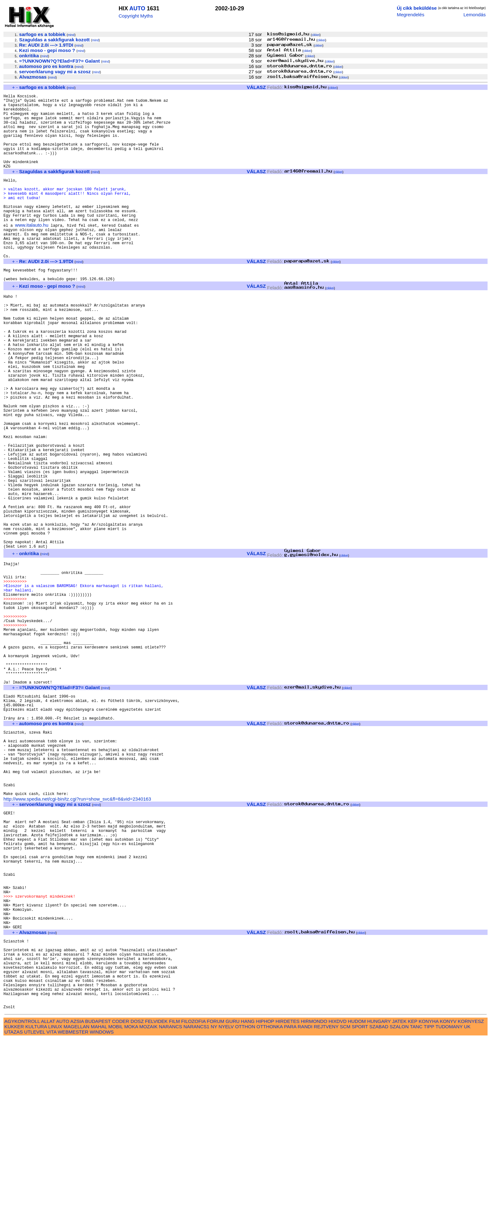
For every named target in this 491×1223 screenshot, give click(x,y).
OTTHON (245, 1210)
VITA (51, 1216)
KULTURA (36, 1210)
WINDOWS (102, 1216)
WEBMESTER (73, 1216)
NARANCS (170, 1210)
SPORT (360, 1210)
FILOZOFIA (193, 1205)
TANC (416, 1210)
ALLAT (48, 1205)
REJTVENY (326, 1210)
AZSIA (77, 1205)
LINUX (55, 1210)
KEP (412, 1205)
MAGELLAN (77, 1210)
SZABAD (378, 1210)
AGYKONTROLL (22, 1205)
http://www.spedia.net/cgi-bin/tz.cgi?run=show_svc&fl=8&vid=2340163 (77, 940)
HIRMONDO (314, 1205)
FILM (174, 1205)
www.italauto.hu (31, 252)
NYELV (226, 1210)
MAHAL (99, 1210)
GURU (232, 1205)
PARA (290, 1210)
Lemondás (474, 14)
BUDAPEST (98, 1205)
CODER (120, 1205)
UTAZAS (13, 1216)
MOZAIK (148, 1210)
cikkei (316, 35)
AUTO (137, 8)
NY (214, 1210)
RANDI (305, 1210)
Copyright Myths (136, 15)
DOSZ (137, 1205)
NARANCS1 (196, 1210)
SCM (345, 1210)
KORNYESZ (471, 1205)
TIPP (429, 1210)
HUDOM (357, 1205)
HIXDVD (337, 1205)
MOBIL (115, 1210)
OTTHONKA (269, 1210)
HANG (248, 1205)
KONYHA (428, 1205)
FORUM (215, 1205)
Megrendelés (410, 14)
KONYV (448, 1205)
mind (71, 35)
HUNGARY (379, 1205)
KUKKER (14, 1210)
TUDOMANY (449, 1210)
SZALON (399, 1210)
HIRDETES (288, 1205)
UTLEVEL (34, 1216)
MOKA (131, 1210)
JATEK (399, 1205)
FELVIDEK (156, 1205)
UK (467, 1210)
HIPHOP (265, 1205)
